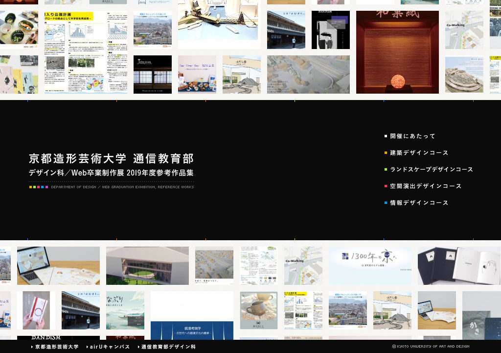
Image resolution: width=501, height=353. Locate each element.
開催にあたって (429, 135)
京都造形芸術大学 (54, 346)
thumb (21, 30)
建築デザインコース (429, 152)
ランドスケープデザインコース (429, 169)
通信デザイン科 (167, 346)
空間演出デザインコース (429, 185)
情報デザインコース (429, 202)
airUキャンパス (108, 346)
